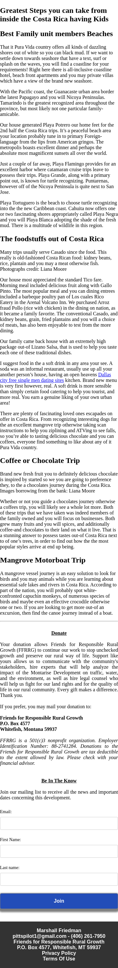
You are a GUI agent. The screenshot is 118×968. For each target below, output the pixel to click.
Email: (6, 811)
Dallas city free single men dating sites (55, 377)
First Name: (10, 839)
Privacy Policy (59, 953)
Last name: (10, 867)
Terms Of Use (59, 958)
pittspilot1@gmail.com (39, 936)
